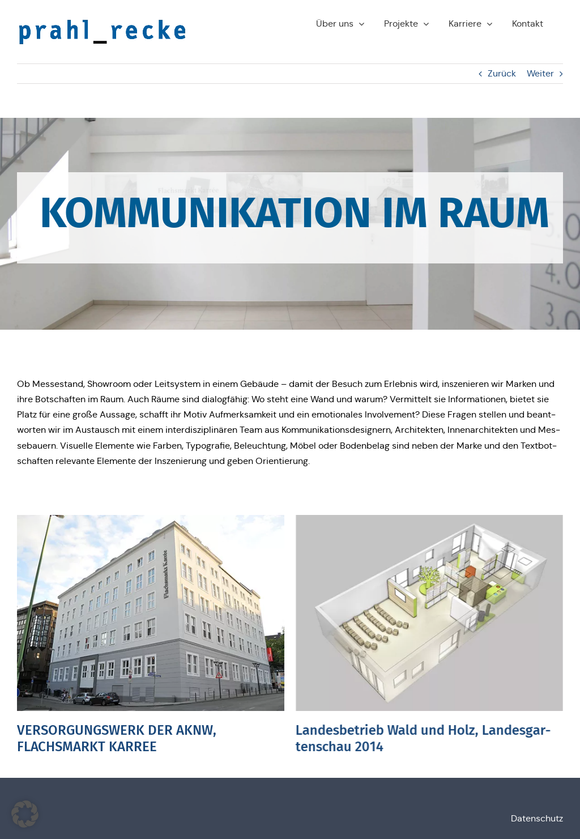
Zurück (502, 73)
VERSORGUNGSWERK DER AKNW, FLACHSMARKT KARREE (116, 738)
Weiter (540, 73)
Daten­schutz (537, 818)
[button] (25, 814)
